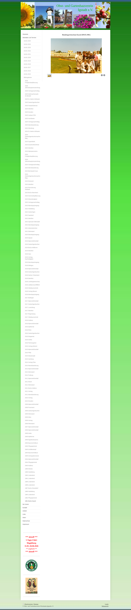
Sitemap (36, 604)
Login (106, 604)
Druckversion (28, 604)
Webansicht (105, 606)
